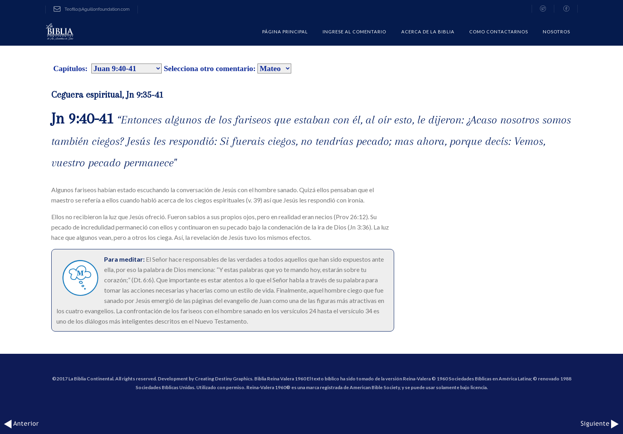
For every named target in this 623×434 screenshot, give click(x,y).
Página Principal (285, 31)
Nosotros (556, 31)
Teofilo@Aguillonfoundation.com (92, 9)
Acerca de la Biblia (428, 31)
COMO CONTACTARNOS (498, 31)
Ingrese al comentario (354, 31)
